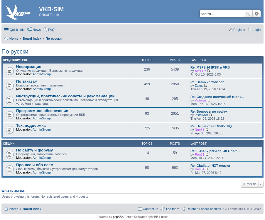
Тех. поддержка (30, 125)
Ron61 (199, 129)
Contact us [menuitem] (150, 209)
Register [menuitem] (239, 29)
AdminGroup (42, 74)
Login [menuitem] (257, 29)
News (37, 29)
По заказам (26, 81)
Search (248, 13)
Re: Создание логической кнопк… (217, 97)
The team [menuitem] (172, 209)
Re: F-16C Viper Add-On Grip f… (215, 151)
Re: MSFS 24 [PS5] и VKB (210, 67)
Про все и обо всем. (35, 165)
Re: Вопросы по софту (208, 111)
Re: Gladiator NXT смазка (210, 165)
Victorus (201, 100)
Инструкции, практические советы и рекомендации (65, 96)
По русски (14, 51)
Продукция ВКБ (15, 60)
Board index (32, 209)
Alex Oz (200, 71)
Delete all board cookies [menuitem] (204, 209)
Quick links (17, 29)
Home (13, 209)
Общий (9, 143)
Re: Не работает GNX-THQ (211, 126)
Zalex (199, 85)
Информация (28, 66)
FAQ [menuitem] (51, 29)
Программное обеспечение (42, 111)
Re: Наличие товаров (207, 82)
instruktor (201, 115)
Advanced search (257, 13)
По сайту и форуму (34, 150)
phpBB (117, 217)
